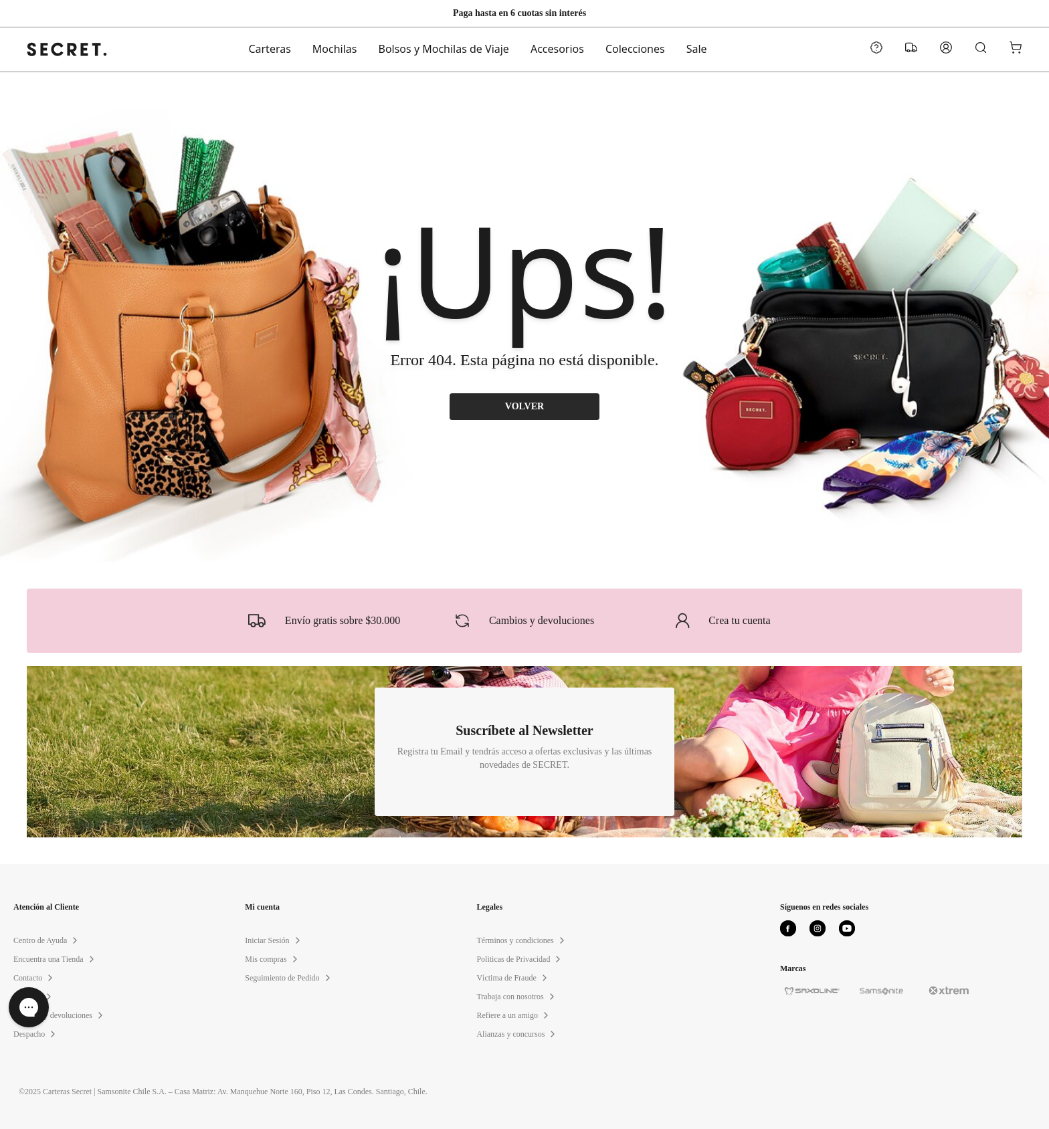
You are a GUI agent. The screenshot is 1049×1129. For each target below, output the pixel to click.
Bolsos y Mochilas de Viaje (444, 49)
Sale (696, 49)
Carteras (269, 49)
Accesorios (557, 49)
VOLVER (525, 407)
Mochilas (334, 49)
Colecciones (635, 49)
